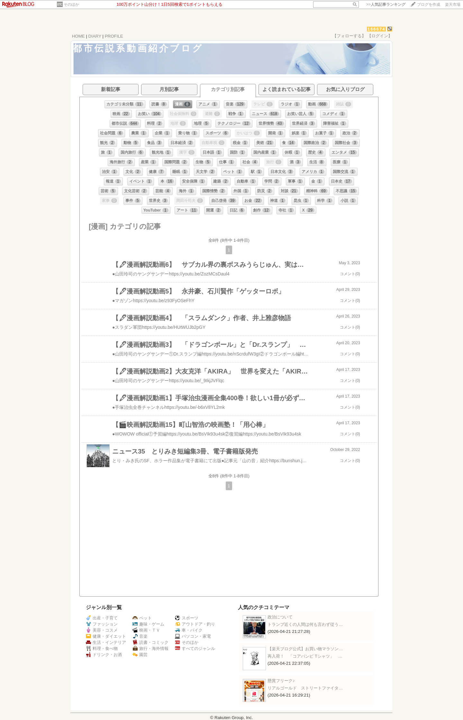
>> (385, 4)
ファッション (102, 624)
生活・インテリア (106, 642)
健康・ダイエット (106, 636)
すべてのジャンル (195, 648)
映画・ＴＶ (146, 630)
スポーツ (186, 618)
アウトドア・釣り (195, 624)
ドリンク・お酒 (104, 654)
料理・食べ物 (102, 648)
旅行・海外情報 (150, 648)
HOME (78, 36)
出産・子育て (102, 618)
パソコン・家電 (193, 636)
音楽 (140, 636)
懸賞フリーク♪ (281, 680)
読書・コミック (150, 642)
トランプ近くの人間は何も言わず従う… (305, 624)
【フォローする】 (349, 35)
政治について (280, 617)
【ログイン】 (379, 35)
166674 (376, 29)
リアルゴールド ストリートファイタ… (305, 688)
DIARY (94, 36)
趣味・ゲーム (148, 624)
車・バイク (189, 630)
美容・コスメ (102, 630)
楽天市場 (452, 4)
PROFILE (114, 36)
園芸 (140, 654)
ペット (142, 618)
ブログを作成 (428, 4)
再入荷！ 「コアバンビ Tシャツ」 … (305, 656)
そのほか (71, 4)
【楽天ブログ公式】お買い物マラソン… (305, 648)
